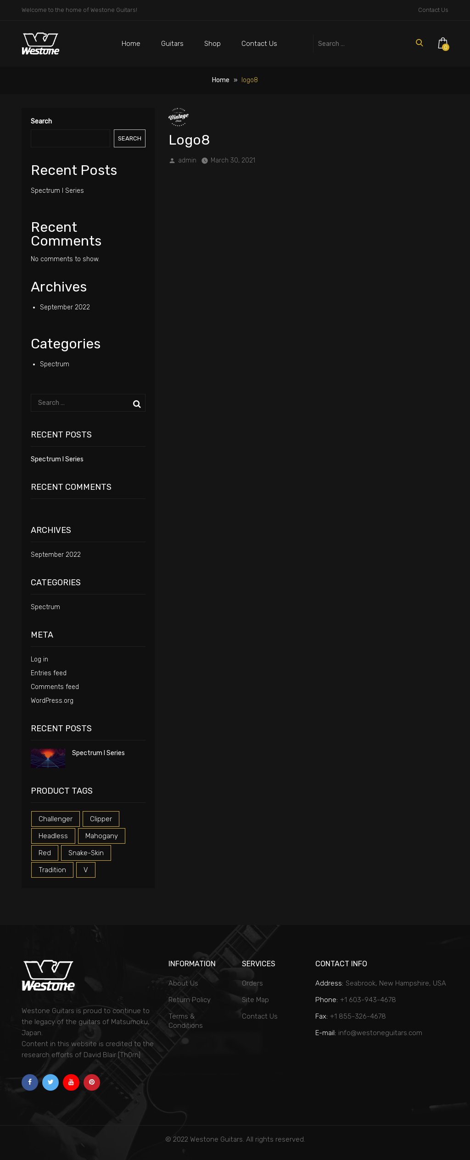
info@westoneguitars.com (380, 1033)
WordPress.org (52, 701)
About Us (183, 983)
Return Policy (189, 1000)
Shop (212, 43)
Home (131, 43)
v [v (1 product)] (86, 870)
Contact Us (433, 9)
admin (187, 160)
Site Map (255, 1000)
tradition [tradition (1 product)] (52, 870)
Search (41, 121)
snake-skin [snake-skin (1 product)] (86, 853)
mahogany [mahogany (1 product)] (101, 836)
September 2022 (65, 307)
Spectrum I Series (57, 191)
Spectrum (54, 364)
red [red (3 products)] (45, 853)
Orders (252, 983)
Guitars (172, 43)
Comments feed (55, 687)
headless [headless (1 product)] (53, 836)
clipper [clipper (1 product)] (101, 819)
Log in (39, 659)
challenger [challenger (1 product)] (56, 819)
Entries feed (49, 673)
